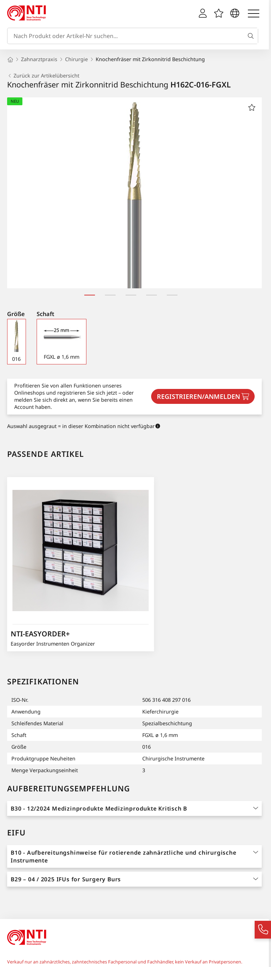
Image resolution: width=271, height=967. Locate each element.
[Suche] (252, 36)
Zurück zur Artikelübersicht (43, 75)
